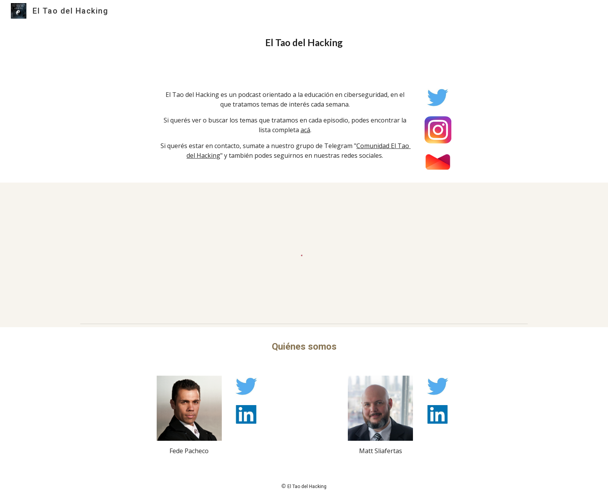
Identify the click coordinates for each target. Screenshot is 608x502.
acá (305, 130)
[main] (304, 42)
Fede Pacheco (189, 451)
